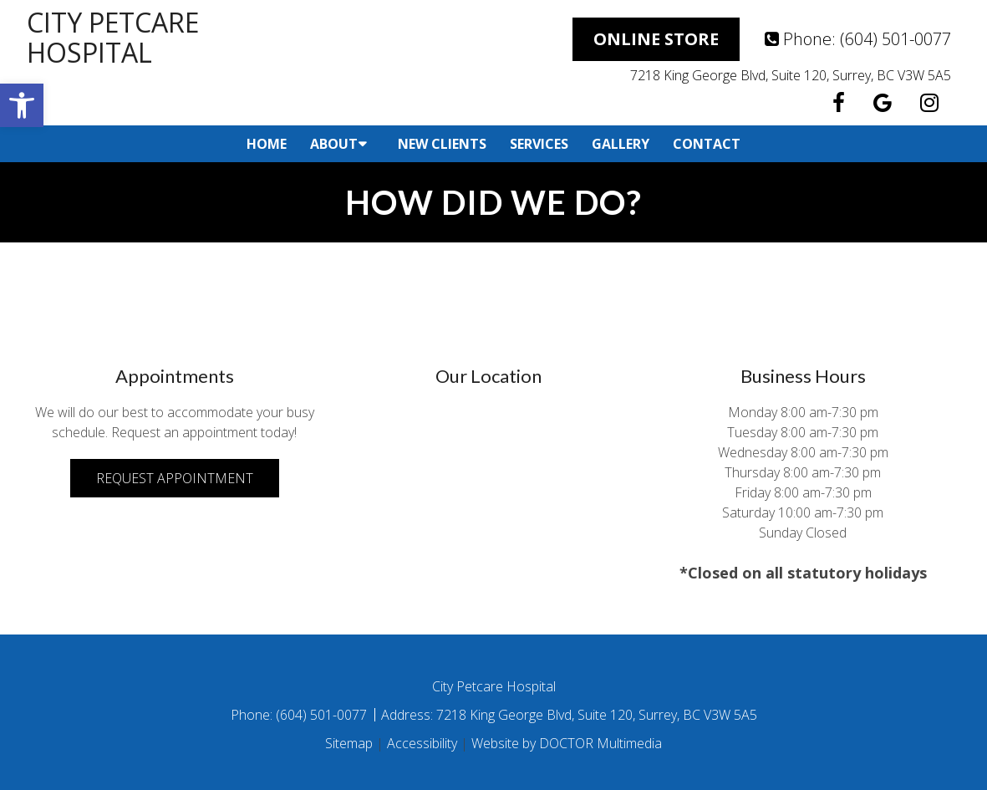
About (334, 144)
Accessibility (422, 743)
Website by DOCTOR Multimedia (566, 743)
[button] (21, 105)
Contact (706, 144)
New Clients (442, 144)
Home (267, 144)
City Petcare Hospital (113, 37)
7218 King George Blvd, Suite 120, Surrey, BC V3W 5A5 (790, 75)
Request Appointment (174, 478)
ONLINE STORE (656, 39)
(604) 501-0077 (895, 39)
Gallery (620, 144)
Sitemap (349, 743)
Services (539, 144)
